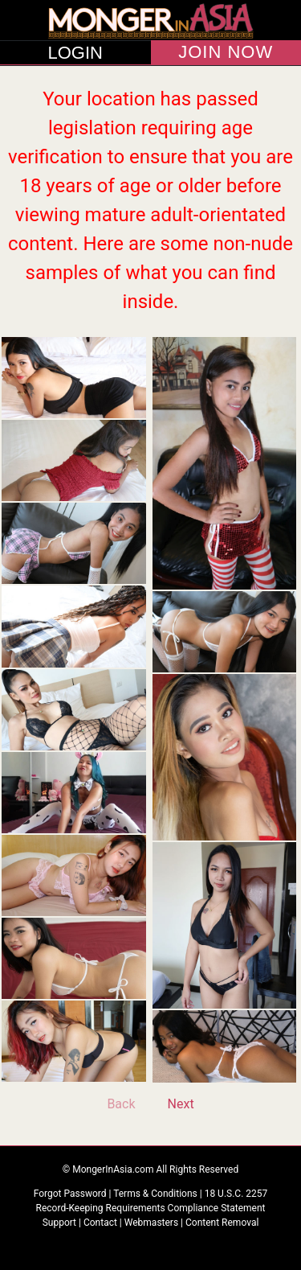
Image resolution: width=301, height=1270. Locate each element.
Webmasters (151, 1222)
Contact (100, 1222)
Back (121, 1104)
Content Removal (221, 1222)
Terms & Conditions (156, 1193)
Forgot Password (71, 1193)
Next (181, 1104)
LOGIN (75, 53)
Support (59, 1222)
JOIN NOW (225, 52)
